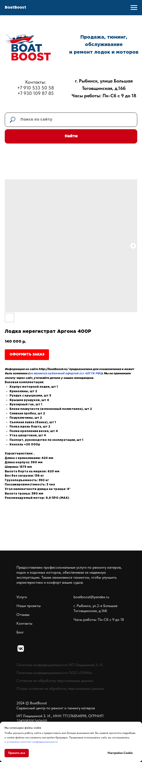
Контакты (24, 623)
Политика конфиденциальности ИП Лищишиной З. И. (59, 665)
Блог (20, 632)
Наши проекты (28, 605)
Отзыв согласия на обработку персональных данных (60, 688)
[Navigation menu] (134, 7)
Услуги (21, 597)
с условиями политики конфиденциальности (31, 741)
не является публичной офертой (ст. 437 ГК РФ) (65, 373)
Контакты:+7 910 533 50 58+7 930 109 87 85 (35, 87)
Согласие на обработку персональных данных (54, 680)
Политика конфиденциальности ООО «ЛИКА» (54, 672)
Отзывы (22, 614)
